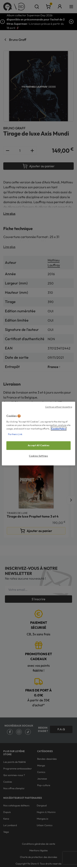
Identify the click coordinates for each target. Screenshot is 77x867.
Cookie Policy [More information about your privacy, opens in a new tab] (58, 428)
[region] (38, 434)
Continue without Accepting (58, 406)
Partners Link (15, 434)
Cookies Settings (38, 455)
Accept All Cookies (38, 445)
